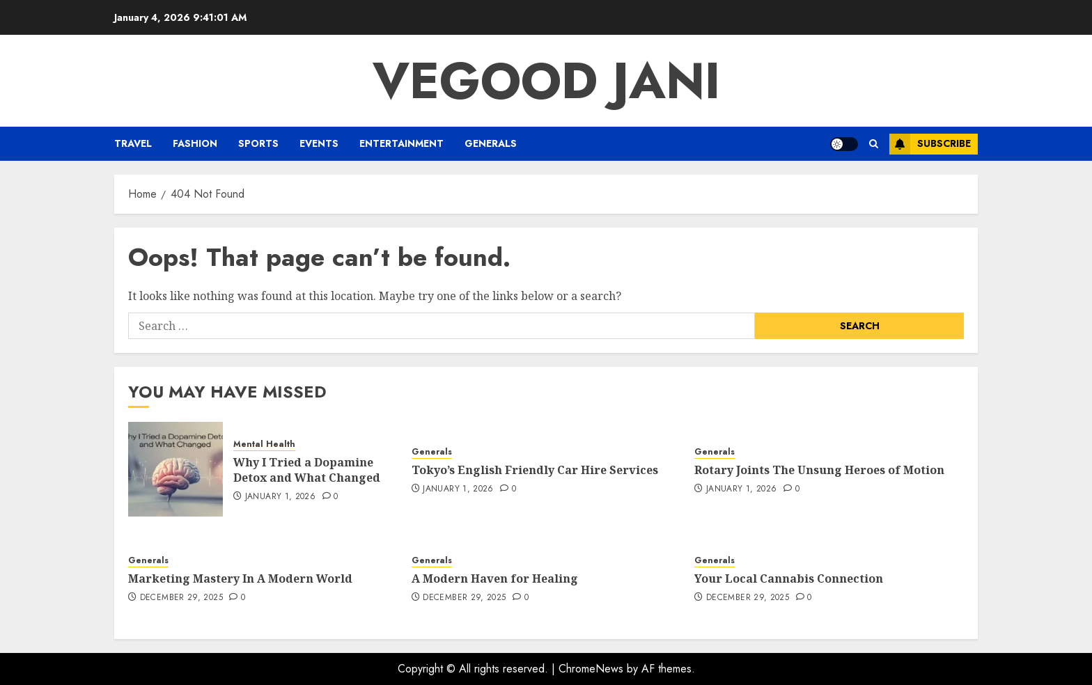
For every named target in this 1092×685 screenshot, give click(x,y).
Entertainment (401, 143)
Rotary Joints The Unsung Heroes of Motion (819, 470)
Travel (133, 143)
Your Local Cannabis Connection (788, 578)
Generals (491, 143)
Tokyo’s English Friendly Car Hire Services (535, 470)
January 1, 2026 (280, 497)
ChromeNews (591, 669)
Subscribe (930, 144)
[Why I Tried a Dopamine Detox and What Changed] (175, 469)
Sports (258, 143)
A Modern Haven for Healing (495, 578)
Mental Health (264, 444)
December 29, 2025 (181, 598)
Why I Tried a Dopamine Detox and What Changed (306, 470)
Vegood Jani (546, 81)
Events (318, 143)
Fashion (195, 143)
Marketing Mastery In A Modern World (240, 578)
